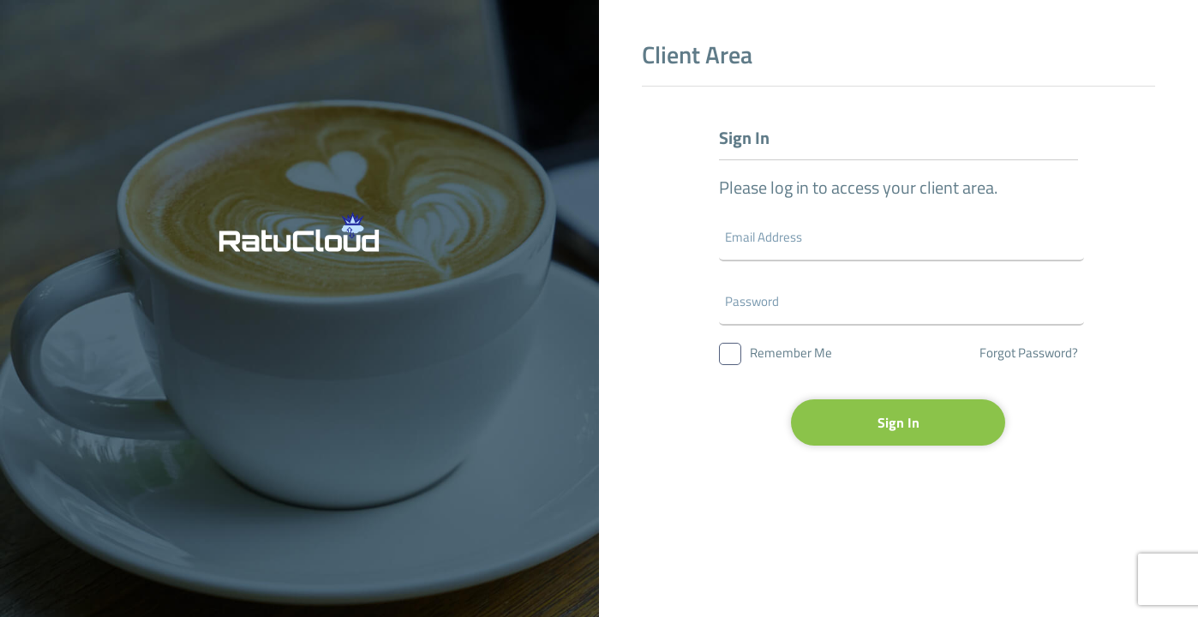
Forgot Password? (1028, 352)
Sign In (898, 422)
